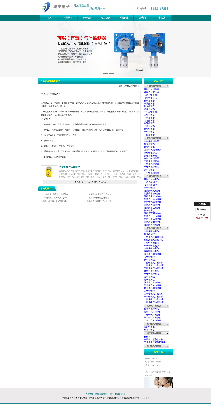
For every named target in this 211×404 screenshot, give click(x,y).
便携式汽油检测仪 (152, 202)
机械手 (147, 336)
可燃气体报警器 (154, 86)
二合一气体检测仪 (152, 320)
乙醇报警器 (149, 115)
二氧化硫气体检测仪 (131, 86)
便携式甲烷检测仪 (152, 208)
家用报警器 (149, 327)
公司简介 (86, 17)
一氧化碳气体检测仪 (153, 302)
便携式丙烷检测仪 (152, 205)
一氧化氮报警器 (151, 164)
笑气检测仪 (149, 277)
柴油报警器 (149, 103)
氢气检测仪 (149, 188)
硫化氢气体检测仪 (152, 285)
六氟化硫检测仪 (151, 248)
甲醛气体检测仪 (151, 274)
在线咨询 (203, 209)
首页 (49, 17)
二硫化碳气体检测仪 (153, 262)
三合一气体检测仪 (152, 317)
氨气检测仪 (149, 210)
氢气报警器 (149, 101)
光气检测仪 (149, 279)
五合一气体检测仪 (152, 312)
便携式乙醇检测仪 (152, 199)
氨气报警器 (149, 129)
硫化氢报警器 (150, 153)
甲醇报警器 (149, 135)
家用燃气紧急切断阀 (153, 339)
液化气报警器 (150, 98)
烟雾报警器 (149, 330)
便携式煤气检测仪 (152, 191)
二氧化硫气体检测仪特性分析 (54, 201)
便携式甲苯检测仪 (152, 196)
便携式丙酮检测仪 (152, 213)
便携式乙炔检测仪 (152, 216)
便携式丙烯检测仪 (152, 225)
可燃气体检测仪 (154, 176)
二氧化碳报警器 (151, 172)
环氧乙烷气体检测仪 (153, 240)
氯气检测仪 (149, 291)
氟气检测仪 (149, 260)
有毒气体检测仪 (154, 228)
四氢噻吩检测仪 (151, 251)
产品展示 (68, 17)
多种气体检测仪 (151, 243)
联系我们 (143, 17)
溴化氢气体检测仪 (152, 254)
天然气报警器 (150, 95)
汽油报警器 (149, 123)
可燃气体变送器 (151, 92)
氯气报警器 (149, 147)
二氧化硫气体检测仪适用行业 (99, 201)
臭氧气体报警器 (151, 158)
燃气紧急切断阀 (154, 333)
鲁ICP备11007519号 (141, 398)
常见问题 (124, 17)
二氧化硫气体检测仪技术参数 (54, 198)
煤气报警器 (149, 106)
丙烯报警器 (149, 120)
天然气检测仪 (150, 182)
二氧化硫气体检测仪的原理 (98, 198)
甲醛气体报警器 (151, 167)
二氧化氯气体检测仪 (153, 265)
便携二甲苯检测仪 (152, 219)
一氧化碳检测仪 (151, 231)
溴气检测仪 (149, 257)
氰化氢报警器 (150, 155)
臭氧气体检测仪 (151, 271)
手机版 (161, 17)
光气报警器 (149, 170)
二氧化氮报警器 (151, 161)
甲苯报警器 (149, 118)
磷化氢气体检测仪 (152, 282)
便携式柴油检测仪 (152, 222)
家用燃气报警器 (154, 324)
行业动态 (105, 17)
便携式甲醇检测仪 (152, 193)
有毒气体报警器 (154, 138)
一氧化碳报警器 (151, 141)
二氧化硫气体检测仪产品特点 (99, 194)
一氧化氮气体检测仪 (153, 237)
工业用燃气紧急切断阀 (155, 342)
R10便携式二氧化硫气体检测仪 (55, 194)
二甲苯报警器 (150, 112)
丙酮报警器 (149, 132)
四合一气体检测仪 (152, 314)
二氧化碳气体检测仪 (153, 299)
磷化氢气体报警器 (152, 150)
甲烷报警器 (149, 126)
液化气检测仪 (150, 185)
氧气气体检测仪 (151, 245)
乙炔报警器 (149, 109)
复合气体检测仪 (154, 306)
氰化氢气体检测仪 (152, 288)
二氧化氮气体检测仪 (153, 294)
